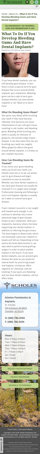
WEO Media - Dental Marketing (20, 435)
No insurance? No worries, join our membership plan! (20, 27)
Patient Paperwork (20, 377)
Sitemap (34, 437)
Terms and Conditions (25, 429)
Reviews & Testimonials (20, 385)
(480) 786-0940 (16, 318)
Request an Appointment (20, 369)
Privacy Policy (12, 429)
